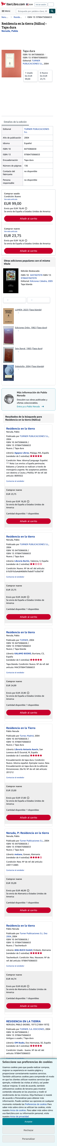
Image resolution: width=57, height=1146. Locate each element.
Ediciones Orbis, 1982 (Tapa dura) (31, 327)
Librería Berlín (21, 561)
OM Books (19, 1042)
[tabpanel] (27, 156)
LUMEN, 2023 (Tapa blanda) (28, 309)
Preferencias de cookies (36, 1104)
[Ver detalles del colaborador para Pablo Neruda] (10, 30)
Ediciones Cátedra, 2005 (41, 281)
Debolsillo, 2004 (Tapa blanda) (29, 366)
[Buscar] (52, 11)
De (30, 75)
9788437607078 (29, 278)
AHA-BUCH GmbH (23, 950)
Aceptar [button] (29, 1121)
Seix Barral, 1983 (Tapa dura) (28, 348)
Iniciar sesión (41, 4)
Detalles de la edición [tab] (15, 121)
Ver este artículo (10, 199)
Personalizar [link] (28, 1138)
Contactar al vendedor (15, 481)
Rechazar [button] (28, 1130)
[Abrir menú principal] (7, 11)
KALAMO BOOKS (22, 653)
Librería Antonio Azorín (26, 749)
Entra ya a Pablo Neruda (31, 406)
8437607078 (36, 275)
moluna (18, 854)
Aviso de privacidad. (19, 1116)
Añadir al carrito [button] (28, 218)
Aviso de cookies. (18, 1110)
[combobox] (32, 11)
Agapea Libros (21, 452)
